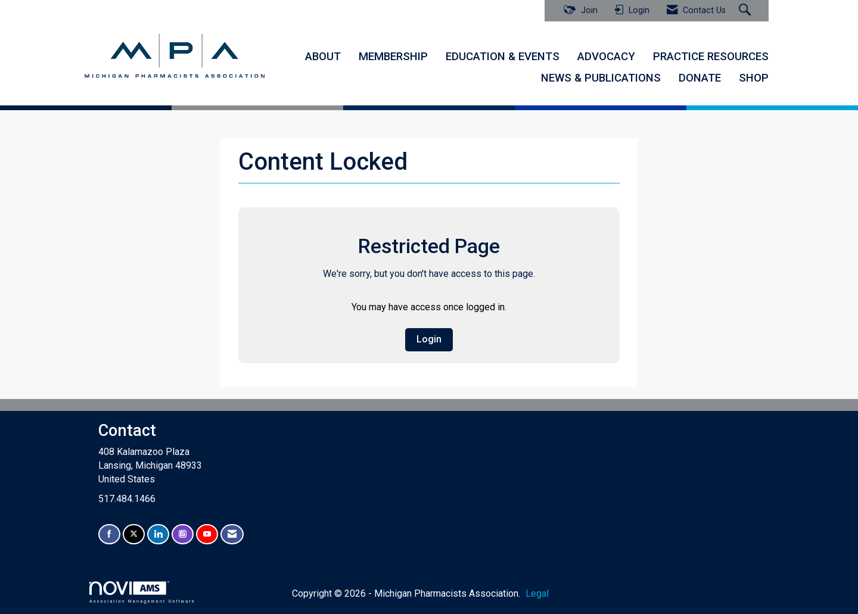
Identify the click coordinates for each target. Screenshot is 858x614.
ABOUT (323, 56)
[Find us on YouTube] (207, 533)
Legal (535, 593)
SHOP (754, 78)
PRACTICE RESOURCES (711, 56)
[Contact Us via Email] (232, 533)
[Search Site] (746, 10)
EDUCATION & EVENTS (502, 56)
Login (429, 339)
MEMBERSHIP (393, 56)
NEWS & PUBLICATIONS (601, 78)
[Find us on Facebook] (109, 533)
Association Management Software (142, 592)
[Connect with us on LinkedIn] (158, 533)
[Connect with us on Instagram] (183, 533)
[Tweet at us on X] (134, 533)
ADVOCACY (606, 56)
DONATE (700, 78)
